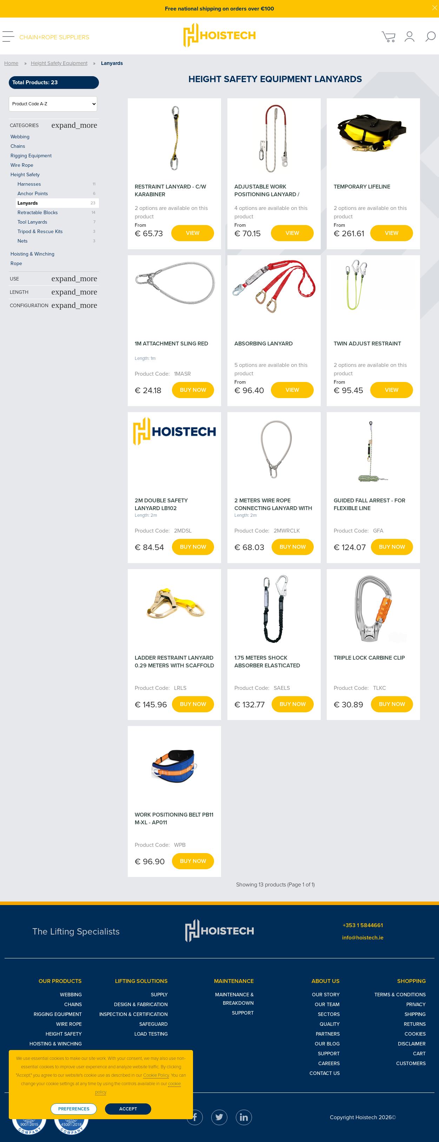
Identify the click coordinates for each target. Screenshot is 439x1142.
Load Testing (151, 1034)
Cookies (415, 1034)
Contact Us (325, 1073)
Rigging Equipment (31, 156)
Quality (330, 1024)
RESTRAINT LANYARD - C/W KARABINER (170, 190)
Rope (16, 263)
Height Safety (25, 175)
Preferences (73, 1109)
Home (11, 63)
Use (53, 278)
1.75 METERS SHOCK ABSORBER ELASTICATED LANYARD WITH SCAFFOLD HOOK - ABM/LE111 (269, 669)
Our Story (326, 995)
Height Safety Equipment (59, 63)
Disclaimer (412, 1044)
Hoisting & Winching (32, 254)
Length (53, 291)
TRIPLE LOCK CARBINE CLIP (369, 657)
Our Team (327, 1005)
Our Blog (327, 1044)
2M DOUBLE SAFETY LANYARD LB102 (161, 504)
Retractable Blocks (38, 213)
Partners (328, 1034)
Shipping (415, 1014)
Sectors (329, 1014)
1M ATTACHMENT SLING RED (171, 343)
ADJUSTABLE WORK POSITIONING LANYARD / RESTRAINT (266, 194)
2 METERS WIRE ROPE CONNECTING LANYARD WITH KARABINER (273, 508)
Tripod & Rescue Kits (40, 232)
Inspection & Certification (133, 1014)
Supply (159, 995)
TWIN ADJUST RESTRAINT (367, 343)
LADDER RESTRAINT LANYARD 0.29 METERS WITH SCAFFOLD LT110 (174, 665)
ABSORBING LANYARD (263, 343)
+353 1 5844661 (363, 925)
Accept (128, 1109)
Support (243, 1013)
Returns (415, 1024)
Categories (53, 125)
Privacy (416, 1005)
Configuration (53, 305)
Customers (411, 1064)
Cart (419, 1054)
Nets (23, 241)
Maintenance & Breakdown (234, 999)
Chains (18, 146)
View (192, 233)
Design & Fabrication (141, 1005)
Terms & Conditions (400, 995)
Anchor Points (33, 194)
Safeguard (153, 1024)
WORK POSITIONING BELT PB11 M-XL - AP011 (174, 818)
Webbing (20, 137)
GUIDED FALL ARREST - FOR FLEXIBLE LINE (369, 504)
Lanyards (28, 203)
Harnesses (29, 184)
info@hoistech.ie (363, 937)
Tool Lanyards (32, 222)
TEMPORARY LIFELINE (362, 186)
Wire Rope (22, 165)
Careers (329, 1064)
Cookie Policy (156, 1075)
